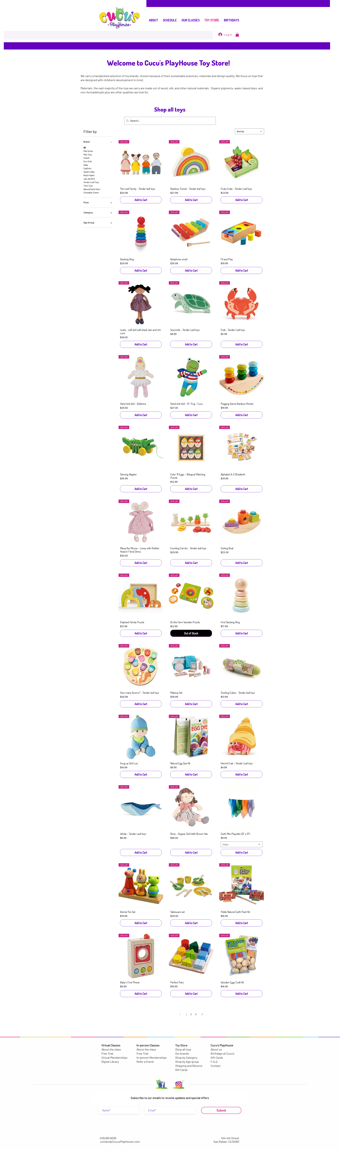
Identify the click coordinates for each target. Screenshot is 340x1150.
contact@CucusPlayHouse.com (120, 1141)
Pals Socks (88, 150)
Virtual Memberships (114, 1057)
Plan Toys (87, 154)
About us (216, 1049)
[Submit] (221, 1110)
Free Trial (107, 1053)
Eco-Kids (87, 161)
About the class (111, 1049)
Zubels (86, 157)
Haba (85, 164)
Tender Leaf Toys (91, 182)
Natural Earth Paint (91, 189)
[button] (237, 34)
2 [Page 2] (191, 1014)
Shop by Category (186, 1057)
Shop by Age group (187, 1061)
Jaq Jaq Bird (89, 178)
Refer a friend (145, 1061)
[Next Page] (202, 1014)
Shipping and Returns (188, 1065)
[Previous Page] (180, 1014)
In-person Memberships (151, 1057)
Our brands (182, 1053)
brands (134, 76)
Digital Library (110, 1061)
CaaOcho (87, 168)
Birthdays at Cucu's (222, 1053)
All (84, 147)
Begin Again (89, 175)
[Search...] (169, 121)
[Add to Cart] (141, 199)
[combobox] (249, 131)
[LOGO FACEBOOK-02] (161, 1084)
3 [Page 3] (195, 1014)
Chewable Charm (91, 192)
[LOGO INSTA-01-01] (178, 1084)
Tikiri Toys (88, 185)
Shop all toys (183, 1049)
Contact (216, 1065)
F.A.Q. (214, 1061)
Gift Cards (181, 1069)
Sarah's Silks (89, 171)
